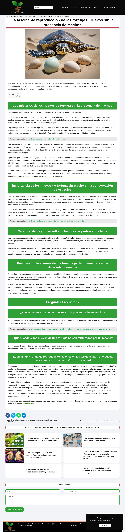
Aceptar (104, 525)
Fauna (44, 524)
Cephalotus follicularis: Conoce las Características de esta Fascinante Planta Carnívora (32, 421)
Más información (105, 520)
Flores (95, 7)
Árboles (65, 7)
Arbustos (74, 7)
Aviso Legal (74, 524)
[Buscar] (51, 7)
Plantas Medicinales (108, 7)
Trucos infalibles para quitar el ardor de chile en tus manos (99, 421)
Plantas (62, 524)
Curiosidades (85, 7)
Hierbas (55, 524)
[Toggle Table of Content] (17, 95)
